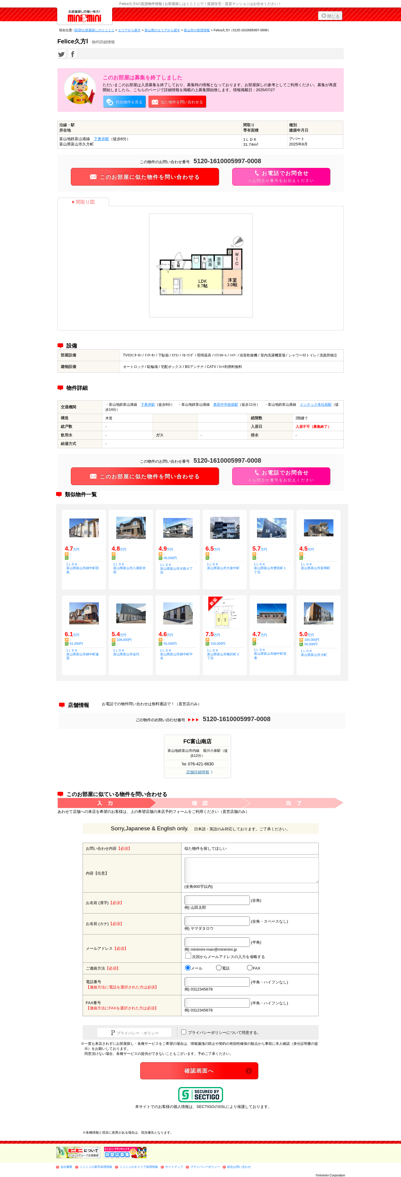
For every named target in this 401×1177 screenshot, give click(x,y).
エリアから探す (129, 30)
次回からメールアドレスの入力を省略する (225, 956)
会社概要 (66, 1166)
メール (193, 968)
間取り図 (83, 201)
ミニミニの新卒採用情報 (96, 1166)
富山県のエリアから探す (162, 30)
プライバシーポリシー (205, 1166)
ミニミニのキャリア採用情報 (139, 1166)
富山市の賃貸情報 (197, 30)
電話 (222, 968)
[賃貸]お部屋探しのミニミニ (94, 30)
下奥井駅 (101, 139)
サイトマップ (174, 1166)
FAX (253, 968)
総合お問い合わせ (239, 1166)
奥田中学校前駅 (225, 404)
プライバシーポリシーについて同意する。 (221, 1032)
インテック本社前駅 (316, 404)
